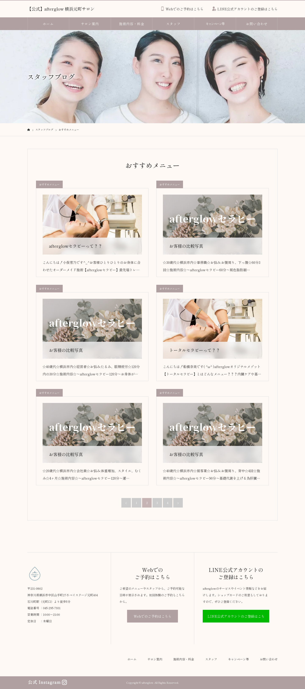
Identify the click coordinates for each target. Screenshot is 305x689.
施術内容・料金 (131, 23)
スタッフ (173, 23)
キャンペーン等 (215, 23)
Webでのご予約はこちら (153, 616)
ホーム (48, 23)
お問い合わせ (257, 23)
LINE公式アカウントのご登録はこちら (236, 618)
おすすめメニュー (49, 184)
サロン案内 (90, 23)
